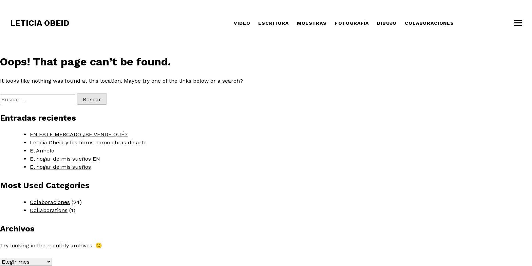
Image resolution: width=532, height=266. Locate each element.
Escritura (273, 23)
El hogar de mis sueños (60, 167)
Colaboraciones (50, 202)
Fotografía (352, 23)
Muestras (312, 23)
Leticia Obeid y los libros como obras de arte (88, 142)
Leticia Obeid (39, 23)
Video (242, 23)
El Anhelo (42, 150)
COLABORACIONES (429, 23)
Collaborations (49, 210)
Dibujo (387, 23)
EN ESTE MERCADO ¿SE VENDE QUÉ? (79, 134)
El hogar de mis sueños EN (65, 159)
